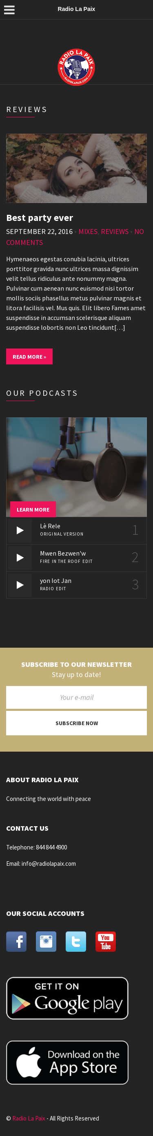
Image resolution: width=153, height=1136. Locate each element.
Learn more (33, 509)
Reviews (115, 231)
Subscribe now (76, 723)
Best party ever (39, 217)
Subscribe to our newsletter (76, 664)
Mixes (88, 231)
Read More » (29, 356)
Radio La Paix (28, 1118)
